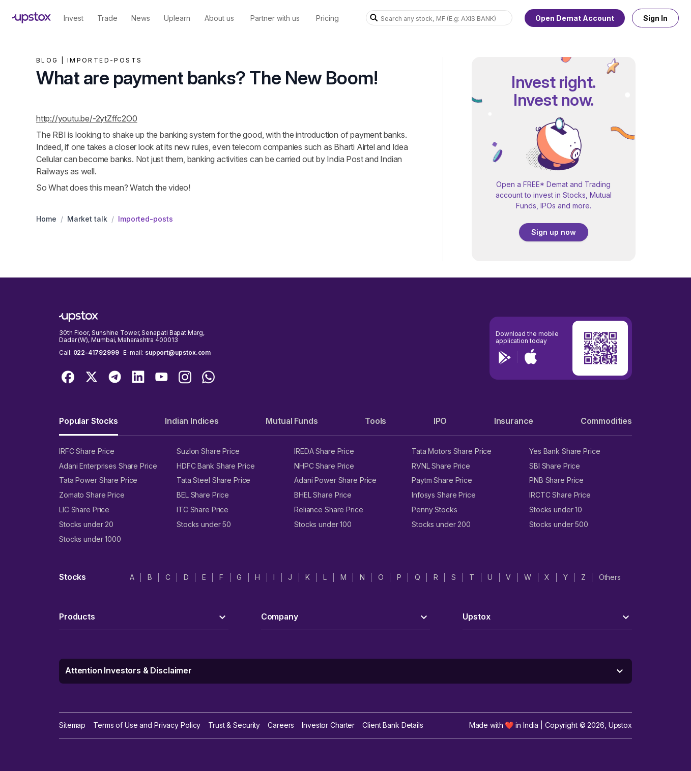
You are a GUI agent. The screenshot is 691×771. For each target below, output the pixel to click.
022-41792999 (96, 352)
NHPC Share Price (324, 465)
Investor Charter (328, 725)
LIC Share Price (84, 509)
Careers (281, 725)
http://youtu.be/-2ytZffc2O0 (86, 118)
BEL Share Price (203, 494)
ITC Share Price (202, 509)
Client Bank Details (392, 725)
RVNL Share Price (441, 465)
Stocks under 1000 (90, 539)
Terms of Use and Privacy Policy (146, 725)
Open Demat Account (574, 18)
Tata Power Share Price (98, 480)
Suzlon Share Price (208, 451)
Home (46, 218)
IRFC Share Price (86, 451)
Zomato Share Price (92, 494)
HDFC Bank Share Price (215, 465)
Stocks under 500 (558, 524)
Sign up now (553, 232)
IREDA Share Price (324, 451)
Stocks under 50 (204, 524)
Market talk (87, 218)
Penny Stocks (434, 509)
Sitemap (72, 725)
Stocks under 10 (555, 509)
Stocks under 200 (441, 524)
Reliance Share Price (328, 509)
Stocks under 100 (323, 524)
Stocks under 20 (86, 524)
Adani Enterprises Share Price (108, 465)
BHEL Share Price (323, 494)
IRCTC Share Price (560, 494)
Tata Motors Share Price (452, 451)
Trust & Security (234, 725)
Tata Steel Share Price (213, 480)
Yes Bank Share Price (564, 451)
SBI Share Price (554, 465)
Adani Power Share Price (335, 480)
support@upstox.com (178, 352)
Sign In (655, 18)
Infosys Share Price (444, 494)
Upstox (620, 725)
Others (610, 577)
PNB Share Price (556, 480)
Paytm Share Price (442, 480)
